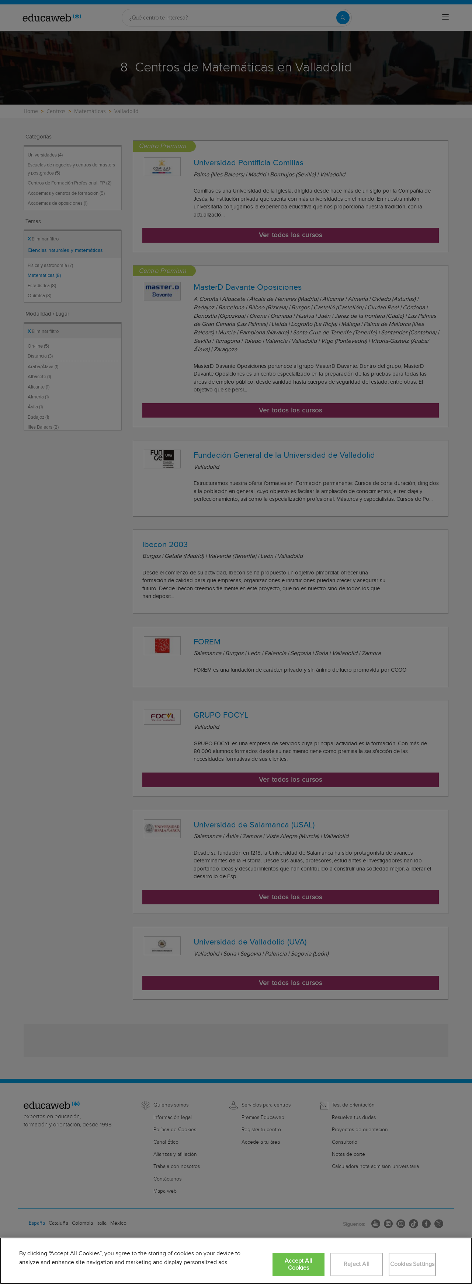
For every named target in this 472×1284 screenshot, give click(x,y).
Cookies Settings (412, 1264)
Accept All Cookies (298, 1264)
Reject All (356, 1264)
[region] (236, 1261)
